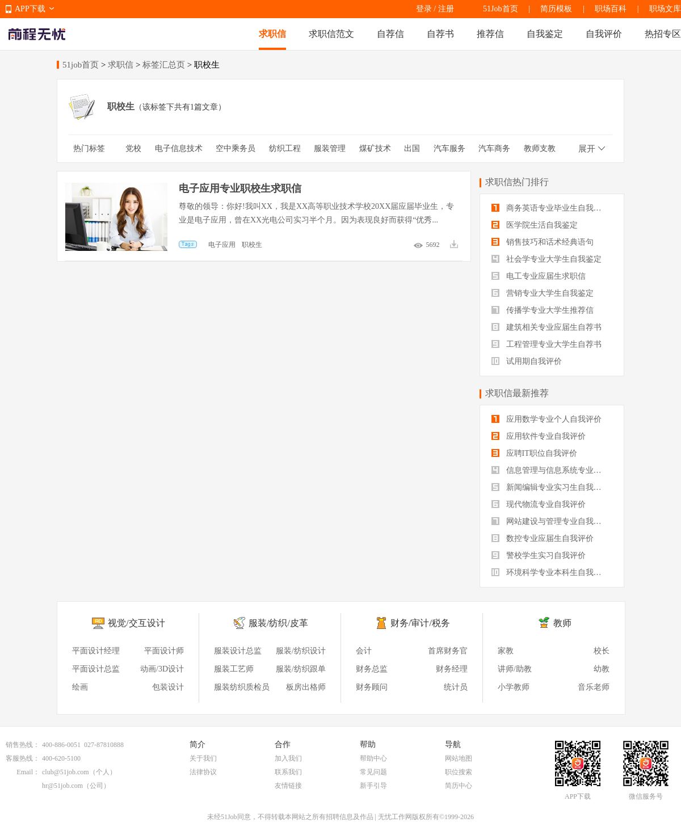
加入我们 (288, 758)
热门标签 (89, 148)
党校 (133, 148)
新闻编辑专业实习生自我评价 (550, 487)
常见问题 (373, 772)
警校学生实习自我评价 (538, 555)
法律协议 (203, 772)
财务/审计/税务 (420, 623)
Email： (28, 772)
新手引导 (373, 786)
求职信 (272, 34)
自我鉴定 (545, 34)
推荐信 (490, 34)
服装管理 (330, 148)
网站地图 (458, 758)
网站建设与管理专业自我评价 (550, 521)
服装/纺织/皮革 (278, 623)
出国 (412, 148)
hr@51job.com (62, 786)
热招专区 (663, 34)
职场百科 (611, 9)
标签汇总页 (163, 64)
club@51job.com (65, 772)
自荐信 (390, 34)
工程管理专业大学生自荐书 (546, 344)
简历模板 (556, 9)
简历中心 (458, 786)
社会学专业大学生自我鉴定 (546, 259)
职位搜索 (458, 772)
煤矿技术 (375, 148)
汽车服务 (449, 148)
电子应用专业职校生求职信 (240, 188)
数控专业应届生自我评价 (542, 538)
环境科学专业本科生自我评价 (550, 572)
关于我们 (203, 758)
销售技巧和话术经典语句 (542, 242)
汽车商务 (494, 148)
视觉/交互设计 (136, 623)
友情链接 (288, 786)
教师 (562, 623)
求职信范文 (331, 34)
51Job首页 (500, 9)
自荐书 (440, 34)
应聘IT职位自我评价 (534, 453)
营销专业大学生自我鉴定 (542, 293)
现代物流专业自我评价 (538, 504)
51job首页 (80, 64)
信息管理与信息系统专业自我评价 (551, 470)
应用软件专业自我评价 (538, 436)
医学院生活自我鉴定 (534, 225)
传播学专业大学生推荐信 (542, 310)
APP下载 (30, 9)
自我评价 (604, 34)
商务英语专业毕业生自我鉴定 (550, 208)
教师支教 (540, 148)
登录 (424, 9)
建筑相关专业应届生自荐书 (546, 327)
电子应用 (222, 245)
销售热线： (23, 745)
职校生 (252, 245)
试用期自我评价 (526, 361)
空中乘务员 (235, 148)
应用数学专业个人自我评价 (546, 419)
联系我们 (288, 772)
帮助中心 (373, 758)
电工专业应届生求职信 (538, 276)
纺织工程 (285, 148)
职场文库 (665, 9)
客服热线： (23, 758)
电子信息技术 (179, 148)
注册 (446, 9)
